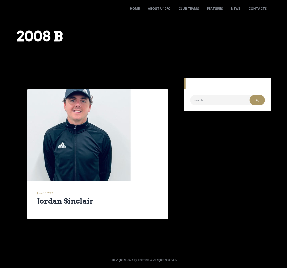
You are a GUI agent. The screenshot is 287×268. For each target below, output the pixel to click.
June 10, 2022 (45, 193)
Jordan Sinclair (65, 201)
